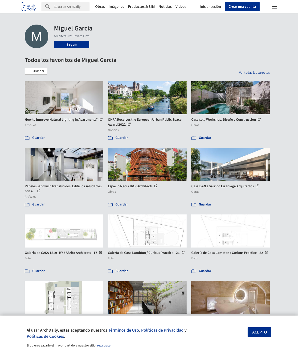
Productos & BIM (141, 7)
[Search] (72, 6)
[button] (36, 71)
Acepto (259, 332)
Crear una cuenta (242, 6)
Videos (181, 7)
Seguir (71, 44)
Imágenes (116, 7)
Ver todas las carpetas (254, 72)
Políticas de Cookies (45, 336)
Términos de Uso (123, 330)
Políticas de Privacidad (162, 330)
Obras (100, 7)
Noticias (165, 7)
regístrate (103, 345)
